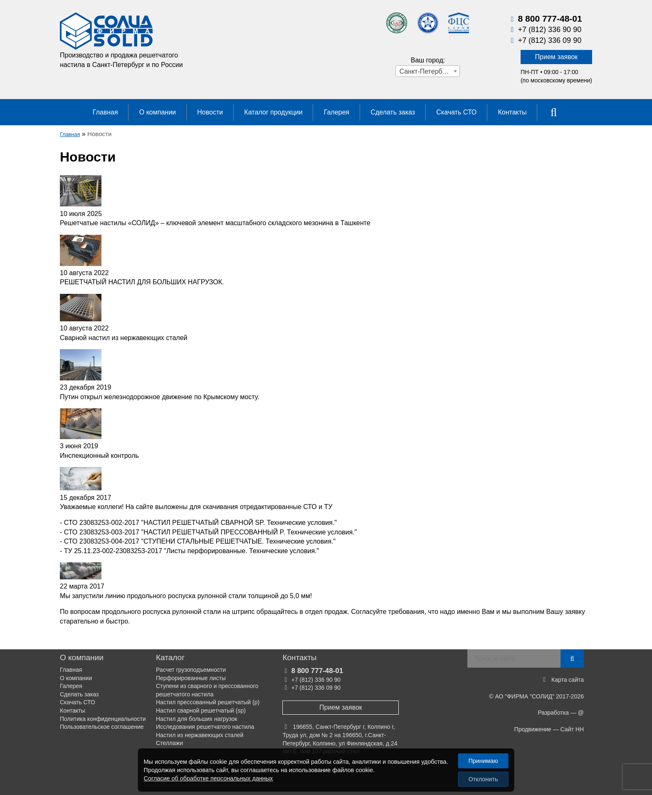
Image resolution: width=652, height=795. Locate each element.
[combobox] (427, 71)
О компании (157, 112)
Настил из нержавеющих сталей (199, 735)
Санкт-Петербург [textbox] (425, 71)
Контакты (512, 112)
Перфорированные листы (191, 678)
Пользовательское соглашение (102, 726)
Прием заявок (556, 56)
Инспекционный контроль (99, 455)
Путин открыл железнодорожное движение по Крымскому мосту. (159, 396)
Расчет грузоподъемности (191, 669)
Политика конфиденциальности (103, 719)
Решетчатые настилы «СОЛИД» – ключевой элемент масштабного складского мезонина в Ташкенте (215, 222)
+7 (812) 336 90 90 (550, 29)
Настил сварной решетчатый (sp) (201, 710)
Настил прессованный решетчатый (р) (207, 702)
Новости (210, 112)
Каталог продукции (273, 112)
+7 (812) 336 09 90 (550, 40)
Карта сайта (567, 679)
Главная (105, 112)
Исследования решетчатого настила (205, 726)
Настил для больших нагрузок (196, 719)
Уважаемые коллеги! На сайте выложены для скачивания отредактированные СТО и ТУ (196, 506)
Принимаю (483, 761)
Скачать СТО (456, 112)
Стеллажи (169, 743)
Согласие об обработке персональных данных (208, 778)
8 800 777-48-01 (550, 18)
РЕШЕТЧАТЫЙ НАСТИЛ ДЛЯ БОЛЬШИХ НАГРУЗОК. (142, 282)
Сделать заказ (392, 112)
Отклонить (483, 779)
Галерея (336, 112)
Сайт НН (572, 729)
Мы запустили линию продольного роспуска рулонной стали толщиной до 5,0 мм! (186, 595)
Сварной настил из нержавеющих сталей (124, 337)
